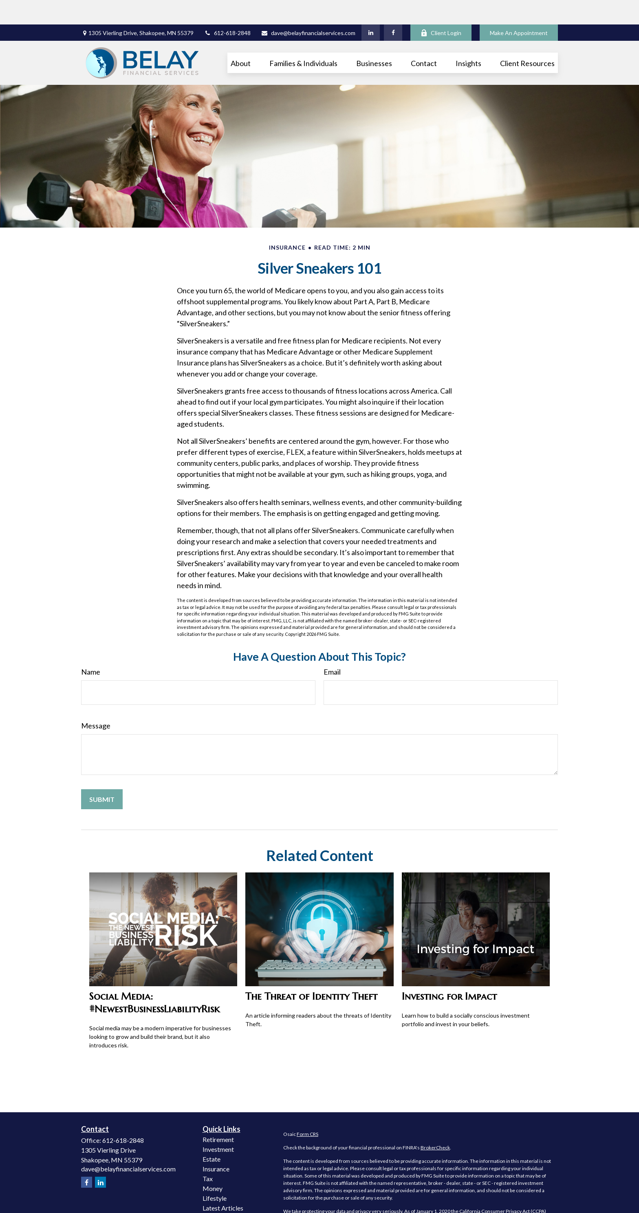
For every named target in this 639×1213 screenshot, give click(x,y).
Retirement (218, 1115)
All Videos (217, 1193)
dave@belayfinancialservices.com (308, 8)
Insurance (216, 1144)
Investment (218, 1125)
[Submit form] (102, 775)
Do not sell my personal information (475, 1194)
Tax (208, 1154)
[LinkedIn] (370, 8)
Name (90, 647)
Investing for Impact (449, 971)
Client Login (441, 8)
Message (95, 701)
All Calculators (223, 1203)
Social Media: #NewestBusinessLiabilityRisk (154, 978)
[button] (240, 38)
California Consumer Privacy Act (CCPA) (502, 1187)
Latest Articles (223, 1183)
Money (213, 1164)
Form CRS (307, 1110)
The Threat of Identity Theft (311, 971)
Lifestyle (215, 1174)
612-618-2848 (227, 8)
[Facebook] (393, 8)
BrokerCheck (435, 1123)
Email (332, 647)
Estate (211, 1134)
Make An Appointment (519, 8)
